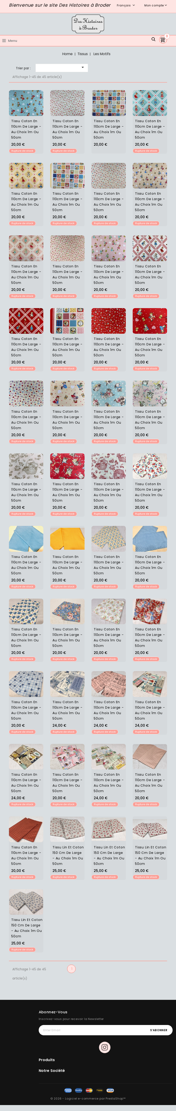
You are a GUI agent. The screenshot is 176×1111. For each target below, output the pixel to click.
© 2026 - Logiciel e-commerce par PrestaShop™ (88, 1098)
